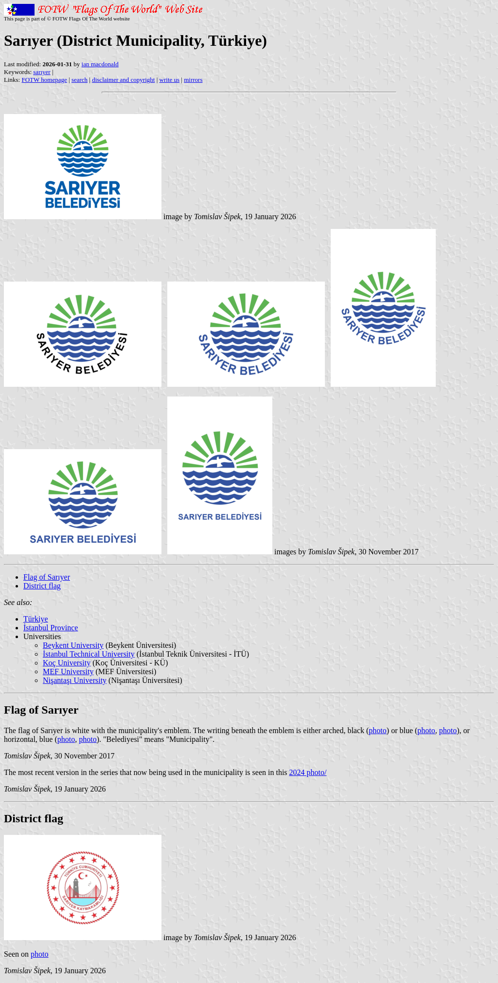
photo (377, 730)
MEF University (68, 671)
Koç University (66, 663)
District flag (42, 586)
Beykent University (73, 645)
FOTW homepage (44, 79)
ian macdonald (100, 64)
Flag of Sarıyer (46, 577)
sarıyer (41, 72)
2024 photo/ (308, 772)
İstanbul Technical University (89, 654)
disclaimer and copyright (123, 79)
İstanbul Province (50, 628)
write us (170, 79)
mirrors (193, 79)
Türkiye (35, 619)
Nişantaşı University (75, 680)
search (79, 79)
